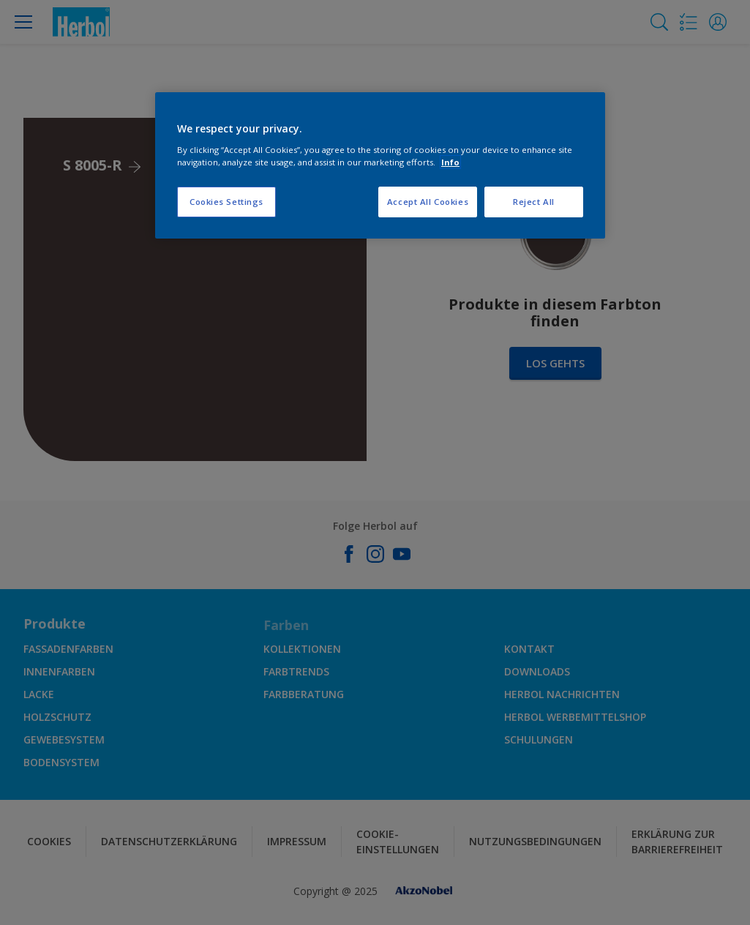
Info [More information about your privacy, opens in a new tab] (450, 162)
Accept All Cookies (427, 201)
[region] (380, 165)
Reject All (534, 201)
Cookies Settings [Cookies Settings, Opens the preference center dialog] (226, 201)
